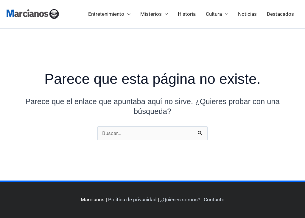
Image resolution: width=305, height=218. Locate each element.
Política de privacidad (132, 200)
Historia (187, 14)
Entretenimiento (106, 14)
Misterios (151, 14)
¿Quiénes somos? (180, 200)
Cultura (214, 14)
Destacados (280, 14)
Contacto (214, 200)
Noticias (247, 14)
